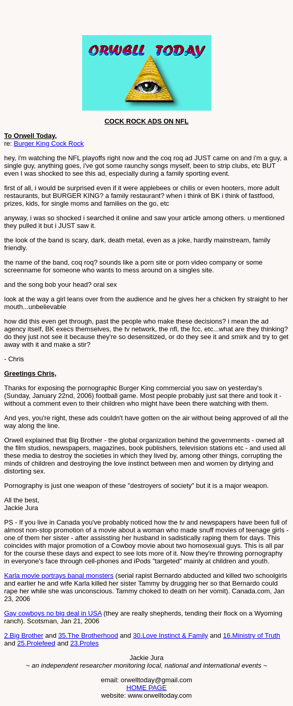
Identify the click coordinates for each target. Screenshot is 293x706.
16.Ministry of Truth (252, 635)
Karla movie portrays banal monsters (59, 575)
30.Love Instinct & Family (170, 635)
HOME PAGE (147, 688)
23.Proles (84, 643)
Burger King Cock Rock (49, 143)
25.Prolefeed (36, 643)
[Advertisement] (125, 19)
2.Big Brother (23, 635)
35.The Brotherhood (88, 635)
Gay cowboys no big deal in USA (53, 613)
